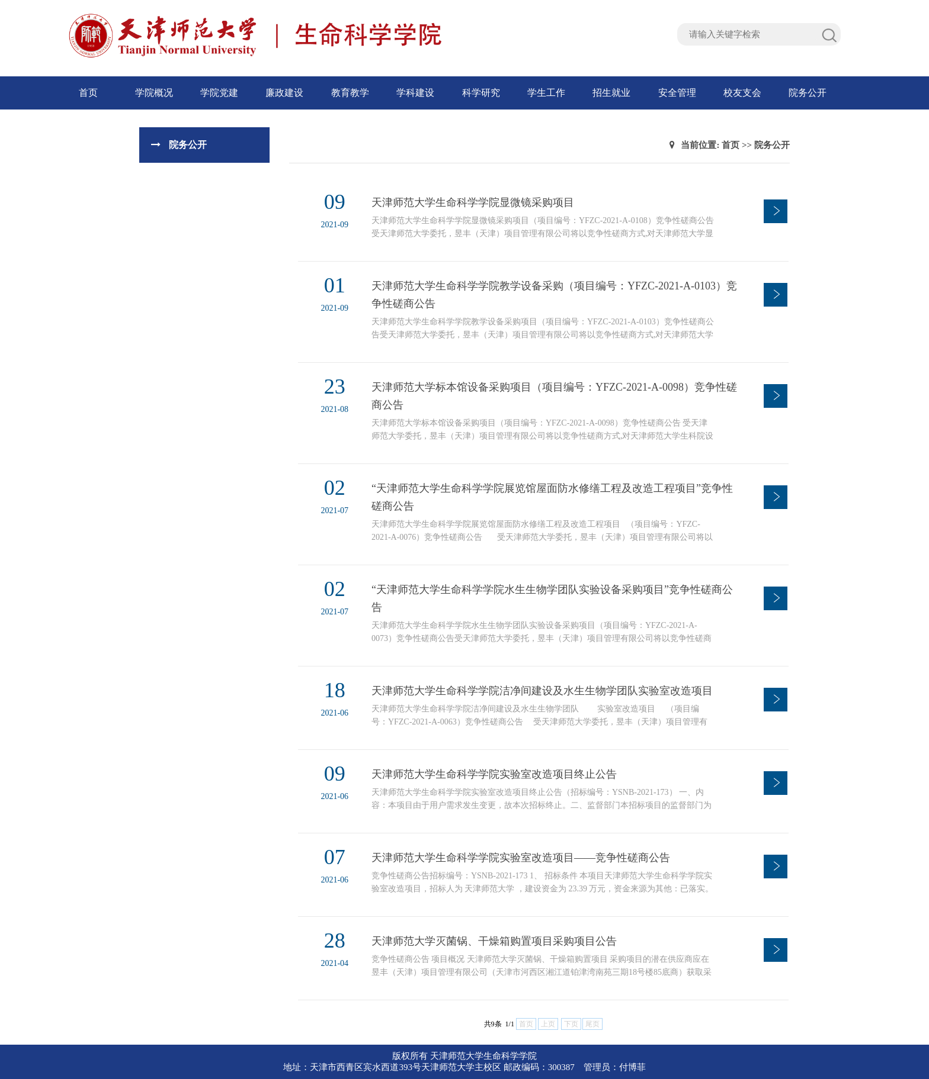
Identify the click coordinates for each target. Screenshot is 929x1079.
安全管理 (677, 93)
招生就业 (611, 93)
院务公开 (808, 93)
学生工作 (546, 93)
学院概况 (154, 93)
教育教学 (350, 93)
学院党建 (219, 93)
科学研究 (481, 93)
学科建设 (415, 93)
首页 (88, 93)
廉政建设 (284, 93)
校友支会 (742, 93)
